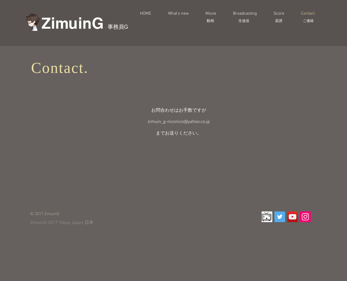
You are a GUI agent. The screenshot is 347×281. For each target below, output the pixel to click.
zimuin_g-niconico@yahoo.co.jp (179, 121)
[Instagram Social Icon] (305, 216)
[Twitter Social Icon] (279, 216)
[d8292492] (267, 216)
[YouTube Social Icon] (292, 216)
